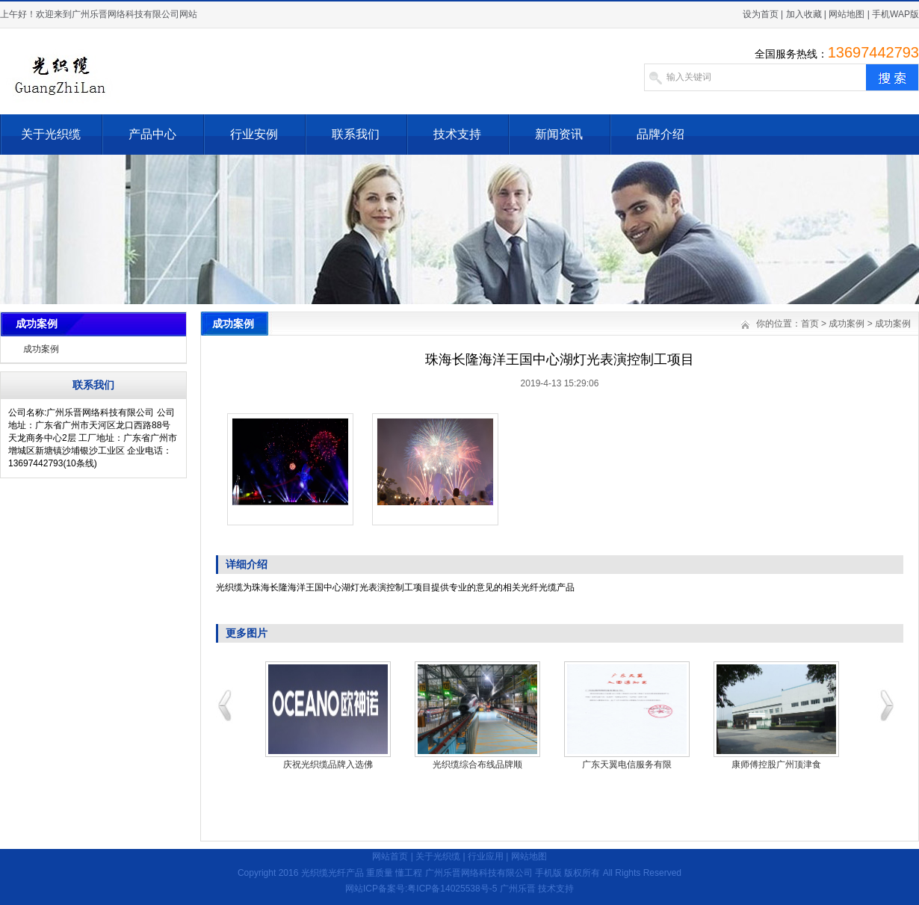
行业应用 (486, 856)
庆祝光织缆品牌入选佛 (328, 764)
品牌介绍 (660, 134)
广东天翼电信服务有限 (627, 764)
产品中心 (152, 134)
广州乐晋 (518, 888)
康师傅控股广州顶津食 (776, 764)
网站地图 (846, 14)
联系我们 (356, 134)
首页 (810, 323)
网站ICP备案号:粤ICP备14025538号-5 (421, 888)
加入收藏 (804, 14)
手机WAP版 (895, 14)
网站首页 (390, 856)
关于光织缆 (51, 134)
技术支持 (457, 134)
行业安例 (254, 134)
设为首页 (761, 14)
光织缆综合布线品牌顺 (477, 764)
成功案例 (41, 349)
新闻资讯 (559, 134)
